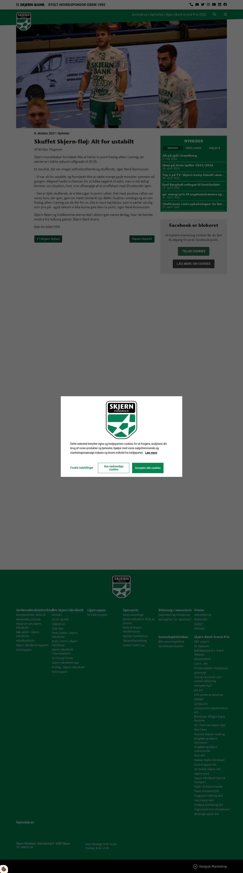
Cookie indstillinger (81, 467)
